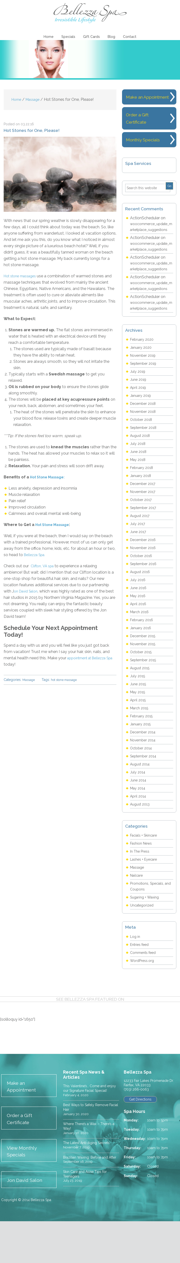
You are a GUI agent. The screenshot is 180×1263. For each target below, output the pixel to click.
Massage (29, 681)
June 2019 (139, 417)
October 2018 (142, 457)
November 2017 (144, 529)
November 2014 (144, 777)
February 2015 (142, 753)
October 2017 (142, 537)
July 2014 (138, 809)
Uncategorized (143, 942)
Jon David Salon (27, 1222)
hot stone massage (67, 681)
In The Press (141, 888)
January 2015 (141, 761)
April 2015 (139, 737)
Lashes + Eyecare (145, 896)
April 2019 (139, 425)
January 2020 (142, 384)
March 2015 (140, 745)
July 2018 (138, 481)
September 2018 (145, 465)
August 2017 (141, 553)
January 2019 (142, 433)
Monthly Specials (145, 148)
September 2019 (145, 400)
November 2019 (144, 392)
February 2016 (143, 657)
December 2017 (144, 521)
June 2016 (139, 625)
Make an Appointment (24, 1124)
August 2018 (141, 473)
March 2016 (140, 649)
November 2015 (144, 681)
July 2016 (138, 617)
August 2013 (141, 841)
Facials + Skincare (145, 872)
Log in (135, 974)
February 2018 (143, 505)
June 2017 (139, 569)
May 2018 (139, 497)
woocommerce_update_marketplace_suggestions (151, 238)
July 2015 (138, 713)
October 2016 (142, 593)
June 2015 (139, 721)
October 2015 (142, 689)
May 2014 (139, 825)
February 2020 (143, 376)
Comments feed (145, 990)
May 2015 (138, 729)
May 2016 (139, 633)
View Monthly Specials (24, 1192)
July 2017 (138, 561)
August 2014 (141, 801)
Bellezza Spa (90, 13)
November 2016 (144, 585)
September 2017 (145, 545)
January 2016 (142, 665)
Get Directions (141, 1137)
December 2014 (144, 769)
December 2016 (144, 577)
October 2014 (142, 785)
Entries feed (141, 982)
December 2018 (144, 441)
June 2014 (139, 817)
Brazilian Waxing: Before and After (88, 1202)
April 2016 (139, 641)
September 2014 (145, 793)
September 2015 (145, 697)
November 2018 (144, 449)
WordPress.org (143, 998)
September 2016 (145, 601)
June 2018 (139, 489)
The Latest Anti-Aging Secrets (90, 1185)
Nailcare (137, 912)
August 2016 (141, 609)
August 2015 (141, 705)
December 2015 (144, 673)
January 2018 (142, 513)
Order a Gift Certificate (21, 1158)
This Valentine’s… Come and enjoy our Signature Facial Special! (87, 1128)
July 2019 (138, 409)
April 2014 (139, 833)
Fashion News (142, 880)
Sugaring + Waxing (146, 934)
